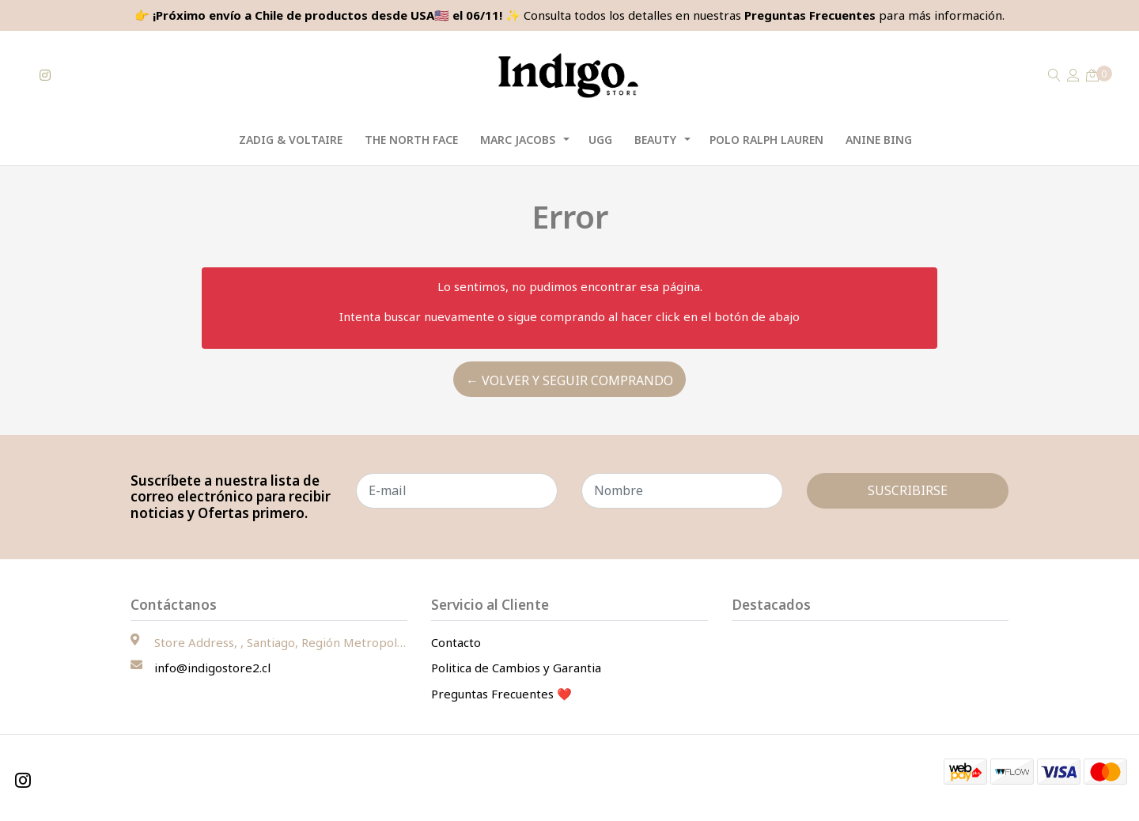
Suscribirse (908, 490)
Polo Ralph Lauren (766, 139)
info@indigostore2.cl (212, 667)
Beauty (655, 139)
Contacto (456, 642)
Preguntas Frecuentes (810, 15)
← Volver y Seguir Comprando (569, 380)
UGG (600, 139)
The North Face (411, 139)
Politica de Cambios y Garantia (516, 667)
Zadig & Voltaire (290, 139)
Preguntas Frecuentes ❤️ (501, 694)
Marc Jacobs (517, 139)
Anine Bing (879, 139)
